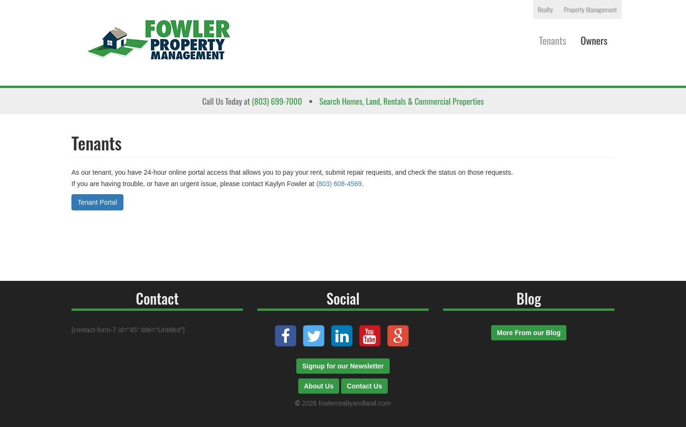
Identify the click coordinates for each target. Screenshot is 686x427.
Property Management (590, 9)
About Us (318, 386)
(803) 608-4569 (339, 184)
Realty (545, 9)
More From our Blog (529, 333)
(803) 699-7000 (277, 101)
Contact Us (364, 386)
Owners (594, 40)
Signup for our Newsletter (342, 366)
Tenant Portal (97, 202)
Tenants (552, 40)
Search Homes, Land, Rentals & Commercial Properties (401, 101)
